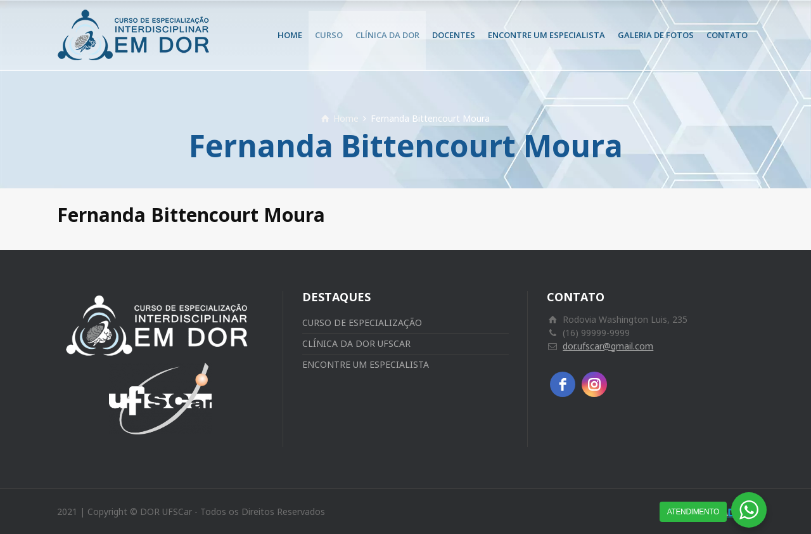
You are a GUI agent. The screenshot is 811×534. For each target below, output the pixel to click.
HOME (290, 35)
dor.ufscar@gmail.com (608, 346)
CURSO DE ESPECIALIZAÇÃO (362, 322)
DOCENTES (453, 35)
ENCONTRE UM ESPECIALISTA (546, 35)
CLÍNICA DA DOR (387, 35)
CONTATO (727, 35)
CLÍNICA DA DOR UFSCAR (356, 343)
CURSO (329, 35)
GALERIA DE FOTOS (656, 35)
